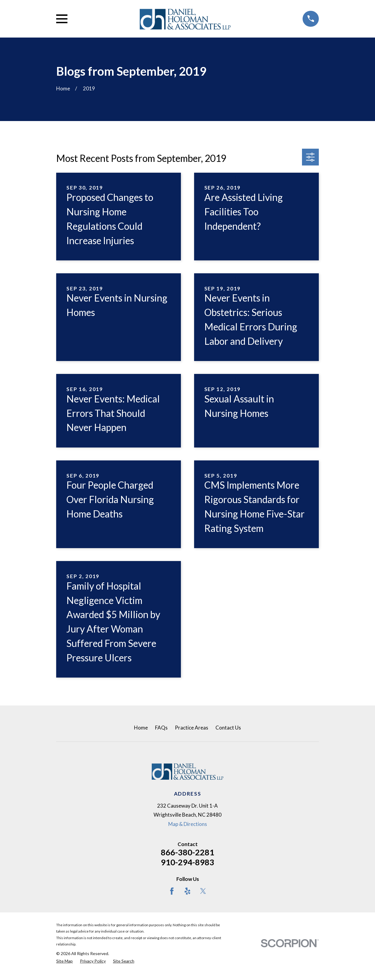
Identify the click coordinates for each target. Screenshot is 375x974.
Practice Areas (191, 727)
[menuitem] (64, 961)
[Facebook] (171, 891)
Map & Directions (187, 824)
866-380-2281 (187, 852)
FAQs (161, 727)
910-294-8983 (187, 862)
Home (141, 727)
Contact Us (228, 727)
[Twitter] (203, 891)
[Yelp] (187, 891)
